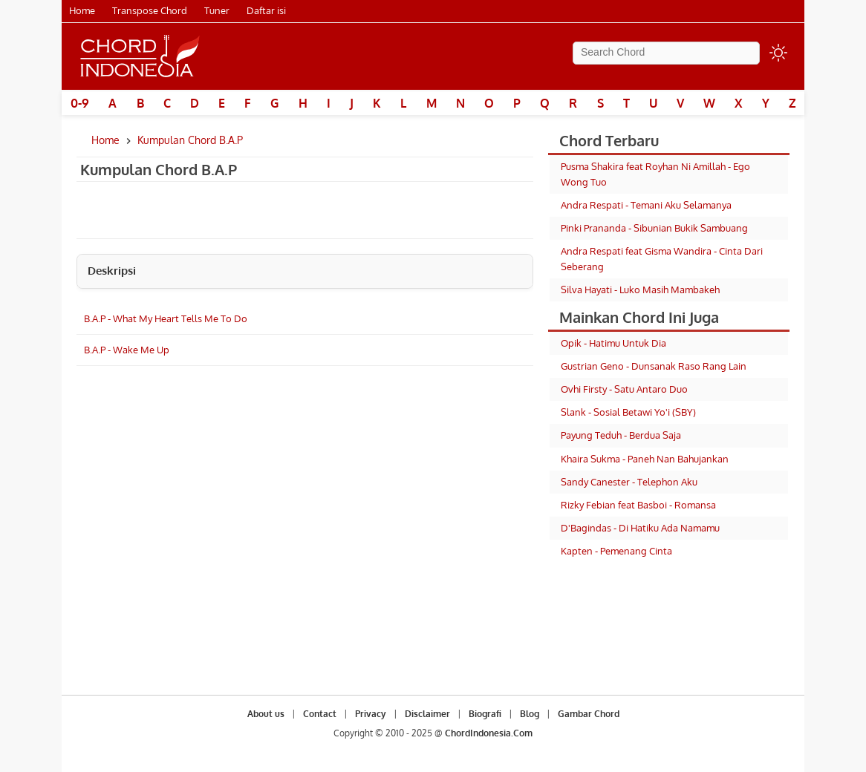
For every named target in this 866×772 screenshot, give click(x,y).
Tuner (216, 10)
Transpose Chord (149, 10)
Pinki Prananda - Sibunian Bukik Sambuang (654, 228)
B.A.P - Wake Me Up (126, 350)
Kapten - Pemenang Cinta (616, 551)
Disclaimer (427, 713)
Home (82, 10)
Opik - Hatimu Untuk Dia (613, 343)
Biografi (485, 713)
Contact (319, 713)
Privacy (370, 713)
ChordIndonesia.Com (489, 733)
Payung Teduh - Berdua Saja (621, 435)
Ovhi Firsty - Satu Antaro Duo (624, 389)
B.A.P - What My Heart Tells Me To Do (165, 318)
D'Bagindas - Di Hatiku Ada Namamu (640, 528)
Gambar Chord (588, 713)
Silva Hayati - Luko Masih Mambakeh (640, 289)
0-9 (80, 103)
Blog (529, 713)
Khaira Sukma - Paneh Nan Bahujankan (645, 459)
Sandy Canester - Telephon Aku (629, 482)
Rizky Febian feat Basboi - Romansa (638, 505)
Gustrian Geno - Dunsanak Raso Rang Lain (653, 366)
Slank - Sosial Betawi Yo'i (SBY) (628, 412)
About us (265, 713)
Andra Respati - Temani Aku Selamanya (646, 205)
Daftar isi (266, 10)
